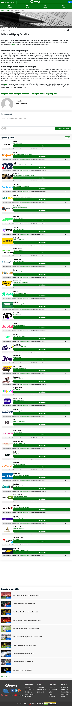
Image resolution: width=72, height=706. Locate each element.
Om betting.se (64, 687)
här (44, 148)
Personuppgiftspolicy (66, 692)
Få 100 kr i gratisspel (18, 518)
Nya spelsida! (16, 389)
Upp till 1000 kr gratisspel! (20, 304)
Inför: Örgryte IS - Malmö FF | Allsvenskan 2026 (26, 620)
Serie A (16, 27)
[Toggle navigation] (2, 1)
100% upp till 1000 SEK (19, 336)
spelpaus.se (28, 148)
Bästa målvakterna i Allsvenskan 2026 (24, 653)
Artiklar (7, 10)
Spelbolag (27, 687)
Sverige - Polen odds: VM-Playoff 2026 (24, 645)
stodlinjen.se (23, 148)
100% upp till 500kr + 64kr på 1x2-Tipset (23, 165)
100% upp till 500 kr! (18, 240)
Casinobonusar (41, 692)
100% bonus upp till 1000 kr (20, 293)
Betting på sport (53, 689)
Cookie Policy (64, 694)
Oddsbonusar (40, 687)
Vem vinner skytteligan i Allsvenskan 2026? (25, 612)
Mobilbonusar (40, 691)
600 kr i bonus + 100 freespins (21, 186)
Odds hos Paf (16, 453)
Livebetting (28, 696)
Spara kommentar (63, 128)
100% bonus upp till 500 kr (20, 496)
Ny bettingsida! (17, 314)
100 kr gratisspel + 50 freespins (21, 475)
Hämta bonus (42, 146)
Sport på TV (52, 687)
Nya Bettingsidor (29, 689)
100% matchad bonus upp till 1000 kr (22, 154)
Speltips (51, 691)
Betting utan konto (30, 694)
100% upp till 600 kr (18, 379)
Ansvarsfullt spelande (36, 703)
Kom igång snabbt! (18, 486)
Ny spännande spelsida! (19, 325)
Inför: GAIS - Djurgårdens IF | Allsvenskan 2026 (26, 595)
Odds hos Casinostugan (19, 443)
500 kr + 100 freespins (19, 464)
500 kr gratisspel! (17, 143)
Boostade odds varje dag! (19, 368)
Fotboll (11, 27)
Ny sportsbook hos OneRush (20, 550)
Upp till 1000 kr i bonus (19, 272)
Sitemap (63, 696)
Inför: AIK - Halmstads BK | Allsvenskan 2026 (26, 628)
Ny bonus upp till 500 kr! (19, 347)
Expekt (7, 27)
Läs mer (68, 137)
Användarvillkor (65, 691)
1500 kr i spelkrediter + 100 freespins (22, 197)
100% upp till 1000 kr (18, 229)
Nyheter (51, 692)
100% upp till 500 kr (18, 218)
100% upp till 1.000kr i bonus (20, 282)
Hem (2, 10)
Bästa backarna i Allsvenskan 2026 (23, 661)
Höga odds (16, 539)
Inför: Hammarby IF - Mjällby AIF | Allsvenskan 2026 (28, 637)
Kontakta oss (64, 689)
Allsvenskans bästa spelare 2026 (22, 670)
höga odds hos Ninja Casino (20, 207)
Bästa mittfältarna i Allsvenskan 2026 (24, 603)
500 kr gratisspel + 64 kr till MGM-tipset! (23, 175)
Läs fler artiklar (5, 676)
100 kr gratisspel (17, 432)
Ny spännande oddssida (19, 400)
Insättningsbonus (41, 689)
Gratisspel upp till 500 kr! (19, 411)
